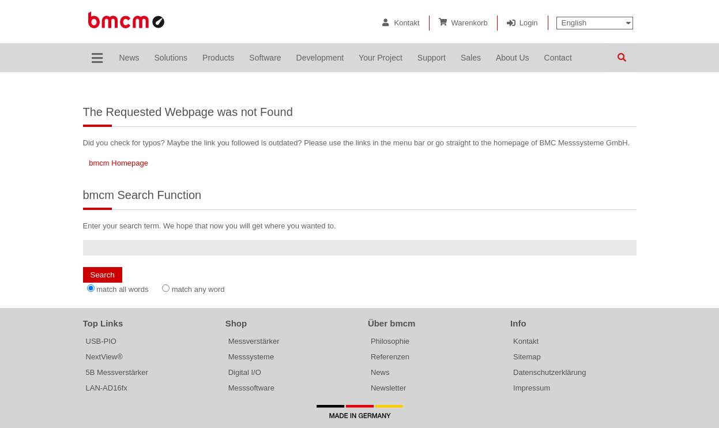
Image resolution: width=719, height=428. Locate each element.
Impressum (531, 388)
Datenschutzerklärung (549, 372)
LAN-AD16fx (106, 388)
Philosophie (390, 341)
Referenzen (390, 356)
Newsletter (388, 388)
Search (622, 57)
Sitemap (527, 356)
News (380, 372)
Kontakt (406, 22)
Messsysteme (251, 356)
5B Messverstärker (117, 372)
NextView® (104, 356)
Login (529, 22)
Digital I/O (244, 372)
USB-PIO (101, 341)
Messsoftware (251, 388)
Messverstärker (254, 341)
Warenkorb (469, 22)
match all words (122, 289)
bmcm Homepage (118, 163)
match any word (198, 289)
